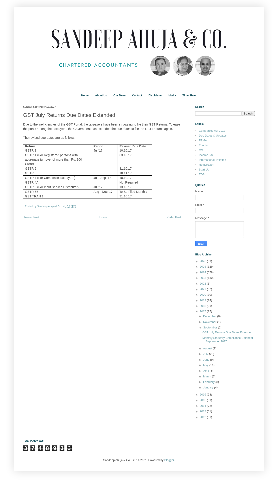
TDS (202, 174)
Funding (204, 145)
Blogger (169, 460)
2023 (203, 277)
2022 (203, 283)
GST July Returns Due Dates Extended (227, 332)
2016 (203, 394)
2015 (203, 400)
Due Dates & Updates (213, 135)
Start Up (204, 169)
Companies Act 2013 (212, 130)
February (209, 382)
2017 (203, 311)
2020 (203, 294)
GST (202, 150)
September (210, 327)
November (210, 322)
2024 (203, 272)
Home (84, 95)
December (210, 316)
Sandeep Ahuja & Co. (49, 206)
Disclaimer (155, 95)
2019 (203, 300)
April (206, 370)
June (206, 359)
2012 (203, 417)
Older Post (174, 217)
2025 (203, 266)
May (206, 365)
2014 (203, 405)
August (208, 348)
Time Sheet (189, 95)
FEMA (203, 140)
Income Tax (206, 155)
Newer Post (31, 217)
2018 (203, 306)
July (206, 354)
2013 (203, 411)
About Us (101, 95)
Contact (137, 95)
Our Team (119, 95)
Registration (206, 164)
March (207, 376)
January (208, 387)
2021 (203, 289)
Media (172, 95)
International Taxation (212, 159)
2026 (203, 261)
